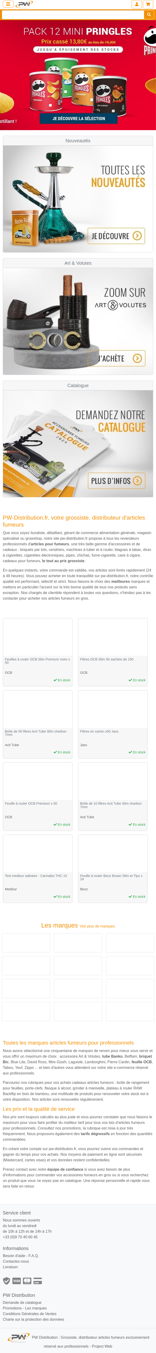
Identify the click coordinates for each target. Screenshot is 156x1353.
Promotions (12, 1308)
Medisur (11, 889)
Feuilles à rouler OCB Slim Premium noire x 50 (37, 661)
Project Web (102, 1346)
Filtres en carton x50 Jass (99, 731)
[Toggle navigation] (8, 4)
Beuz (84, 889)
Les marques (36, 1308)
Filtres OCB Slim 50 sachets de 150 (107, 659)
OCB (8, 673)
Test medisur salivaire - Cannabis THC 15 (36, 876)
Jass (83, 745)
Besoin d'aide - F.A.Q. (21, 1256)
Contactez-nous (16, 1261)
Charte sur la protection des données (33, 1319)
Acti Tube (12, 745)
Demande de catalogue (22, 1303)
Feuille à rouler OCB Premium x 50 (31, 803)
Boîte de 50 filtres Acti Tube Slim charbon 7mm (35, 733)
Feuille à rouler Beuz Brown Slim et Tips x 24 (111, 877)
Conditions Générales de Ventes (29, 1314)
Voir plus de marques (97, 926)
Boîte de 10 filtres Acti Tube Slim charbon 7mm (111, 805)
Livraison (10, 1267)
